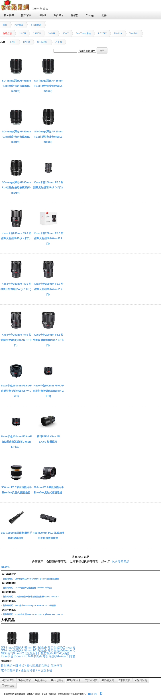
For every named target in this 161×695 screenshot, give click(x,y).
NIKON (22, 33)
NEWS (5, 566)
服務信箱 (92, 694)
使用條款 (8, 685)
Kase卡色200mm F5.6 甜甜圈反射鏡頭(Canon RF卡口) (16, 340)
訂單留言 (91, 680)
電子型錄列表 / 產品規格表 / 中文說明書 (26, 670)
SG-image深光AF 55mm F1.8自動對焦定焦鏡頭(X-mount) (16, 86)
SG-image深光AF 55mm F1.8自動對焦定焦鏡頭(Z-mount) (48, 86)
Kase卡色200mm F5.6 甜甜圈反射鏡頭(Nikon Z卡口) (49, 289)
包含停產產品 (120, 561)
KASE (13, 42)
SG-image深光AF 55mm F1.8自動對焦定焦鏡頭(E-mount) (16, 136)
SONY (65, 33)
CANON (37, 33)
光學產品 (19, 24)
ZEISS (58, 42)
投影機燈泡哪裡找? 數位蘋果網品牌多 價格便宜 (31, 665)
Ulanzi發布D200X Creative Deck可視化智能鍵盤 (37, 579)
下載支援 (124, 680)
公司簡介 (57, 680)
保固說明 (140, 680)
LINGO (26, 42)
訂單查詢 (8, 680)
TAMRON (133, 33)
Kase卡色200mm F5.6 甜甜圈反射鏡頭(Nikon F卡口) (49, 238)
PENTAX (102, 33)
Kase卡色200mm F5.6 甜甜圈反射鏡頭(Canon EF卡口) (48, 340)
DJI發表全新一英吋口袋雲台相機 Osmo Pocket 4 (37, 596)
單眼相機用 (35, 24)
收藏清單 (25, 680)
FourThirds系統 (83, 33)
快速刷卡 (74, 680)
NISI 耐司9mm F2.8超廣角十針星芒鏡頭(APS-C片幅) (35, 653)
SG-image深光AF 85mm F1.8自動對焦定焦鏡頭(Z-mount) (48, 136)
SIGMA (51, 33)
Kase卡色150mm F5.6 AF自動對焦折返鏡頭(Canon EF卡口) (16, 441)
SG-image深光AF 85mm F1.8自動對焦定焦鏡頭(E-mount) (16, 187)
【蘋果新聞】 (8, 579)
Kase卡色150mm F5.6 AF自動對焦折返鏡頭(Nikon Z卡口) (48, 391)
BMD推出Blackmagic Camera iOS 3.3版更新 (35, 605)
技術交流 (107, 680)
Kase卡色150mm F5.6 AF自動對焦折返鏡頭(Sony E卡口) (16, 391)
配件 (5, 24)
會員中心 (41, 680)
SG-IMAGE (42, 42)
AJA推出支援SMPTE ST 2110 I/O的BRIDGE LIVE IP (39, 614)
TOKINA (118, 33)
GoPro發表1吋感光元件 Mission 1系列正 (33, 588)
